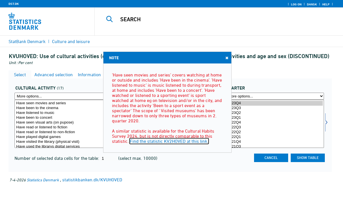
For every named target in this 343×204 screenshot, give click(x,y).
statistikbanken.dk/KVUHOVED (92, 179)
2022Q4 (275, 122)
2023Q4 (275, 103)
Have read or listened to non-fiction (64, 132)
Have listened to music (64, 112)
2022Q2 (275, 132)
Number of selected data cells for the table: (57, 158)
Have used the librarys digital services (64, 146)
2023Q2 (275, 112)
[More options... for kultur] (63, 96)
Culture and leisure (71, 41)
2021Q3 (275, 146)
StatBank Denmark (27, 41)
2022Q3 (275, 127)
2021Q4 (275, 141)
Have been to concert (64, 117)
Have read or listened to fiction (64, 127)
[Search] (216, 19)
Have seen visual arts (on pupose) (64, 122)
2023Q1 (275, 117)
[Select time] (275, 124)
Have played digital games (64, 137)
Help (326, 4)
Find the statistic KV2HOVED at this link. (169, 141)
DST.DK (14, 4)
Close (226, 57)
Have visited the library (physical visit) (64, 141)
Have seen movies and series (64, 103)
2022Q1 (275, 137)
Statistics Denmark (43, 179)
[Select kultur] (63, 124)
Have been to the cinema (64, 108)
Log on (296, 4)
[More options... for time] (275, 96)
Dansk (312, 4)
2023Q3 (275, 108)
